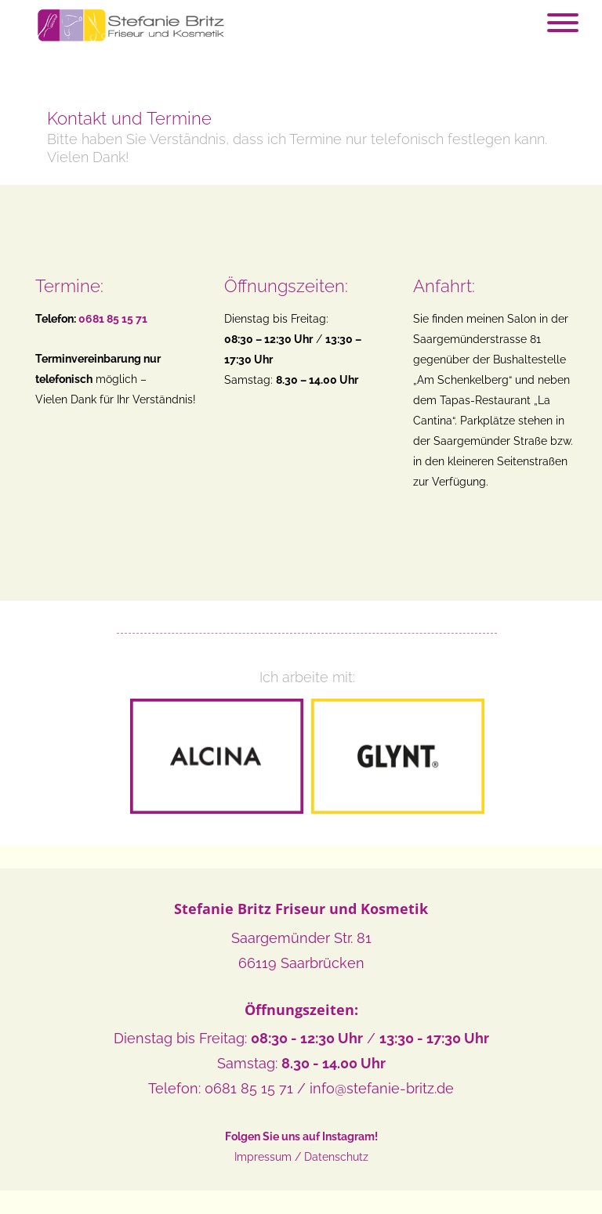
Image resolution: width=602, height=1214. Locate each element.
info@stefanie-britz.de (382, 1088)
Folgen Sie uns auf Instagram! (301, 1136)
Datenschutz (336, 1156)
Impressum (263, 1156)
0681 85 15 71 (249, 1088)
